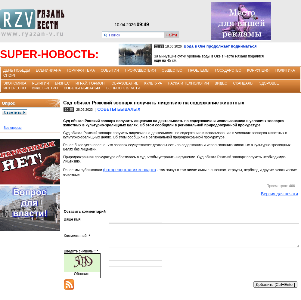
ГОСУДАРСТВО (228, 70)
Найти (171, 35)
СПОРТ (9, 75)
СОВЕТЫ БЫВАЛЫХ (82, 88)
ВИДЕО (221, 83)
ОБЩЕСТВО (172, 70)
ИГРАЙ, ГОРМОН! (91, 83)
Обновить (82, 278)
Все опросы (13, 127)
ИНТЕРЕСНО (14, 88)
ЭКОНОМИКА (14, 83)
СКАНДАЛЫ (243, 83)
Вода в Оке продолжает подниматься (220, 46)
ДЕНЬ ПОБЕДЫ (16, 70)
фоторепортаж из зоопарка (129, 169)
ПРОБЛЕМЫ (198, 70)
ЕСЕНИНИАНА (48, 70)
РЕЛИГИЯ (40, 83)
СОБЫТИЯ (110, 70)
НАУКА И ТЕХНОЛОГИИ (188, 83)
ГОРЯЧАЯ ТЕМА (81, 70)
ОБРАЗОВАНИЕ (124, 83)
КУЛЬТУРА (153, 83)
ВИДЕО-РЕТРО (45, 88)
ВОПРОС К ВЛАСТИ (123, 88)
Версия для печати (279, 193)
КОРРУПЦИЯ (258, 70)
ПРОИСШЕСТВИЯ (140, 70)
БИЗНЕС (62, 83)
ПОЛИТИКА (285, 70)
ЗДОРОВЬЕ (269, 83)
